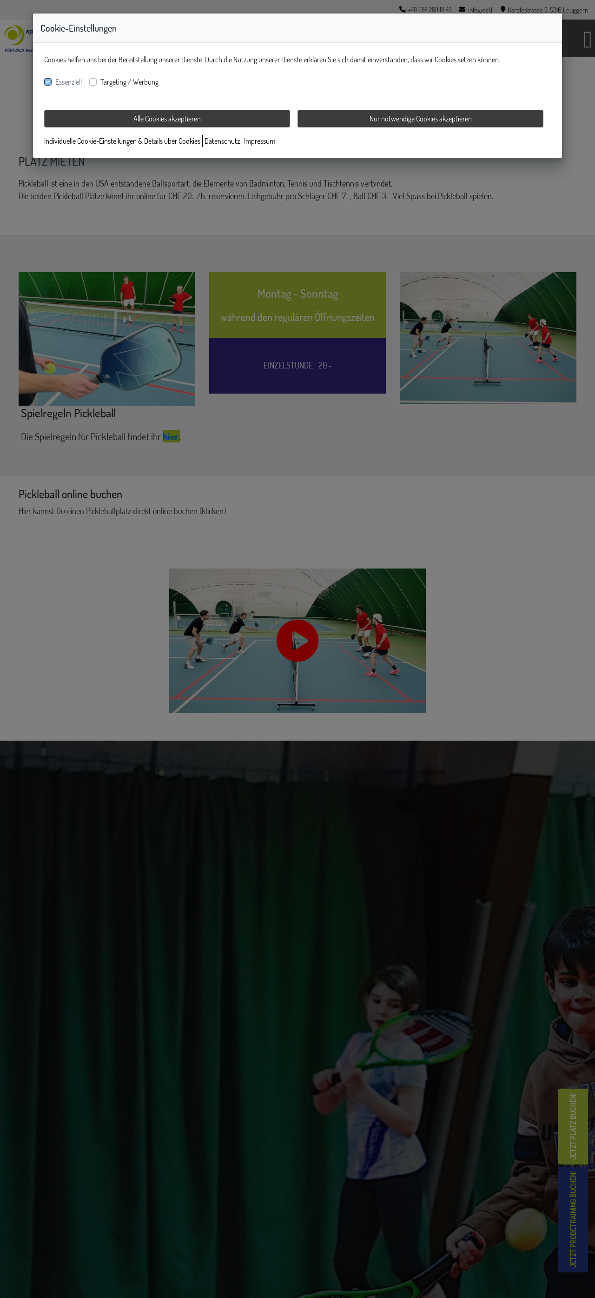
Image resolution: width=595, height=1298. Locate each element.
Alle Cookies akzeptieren (167, 118)
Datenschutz (222, 141)
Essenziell (68, 82)
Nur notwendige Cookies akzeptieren (421, 118)
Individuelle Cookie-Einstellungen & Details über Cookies (122, 141)
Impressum (259, 141)
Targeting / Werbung (129, 82)
